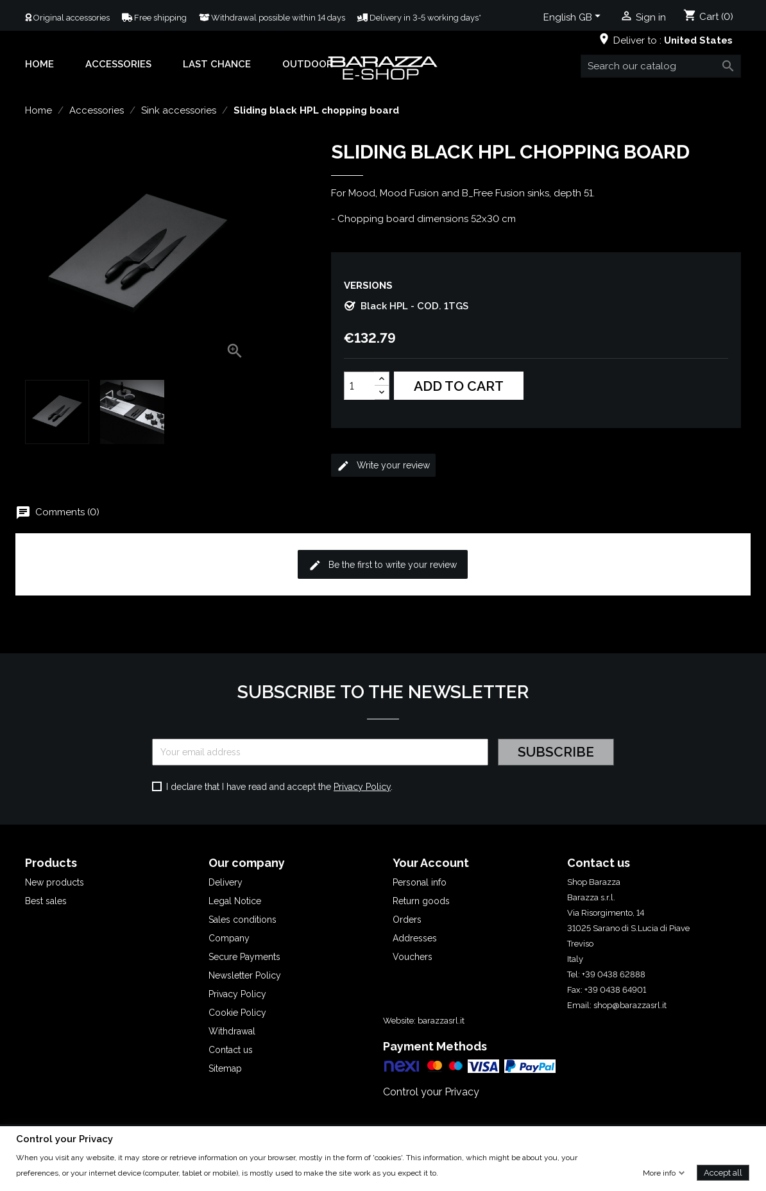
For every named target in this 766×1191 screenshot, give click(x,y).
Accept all (723, 1172)
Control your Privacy (431, 1092)
